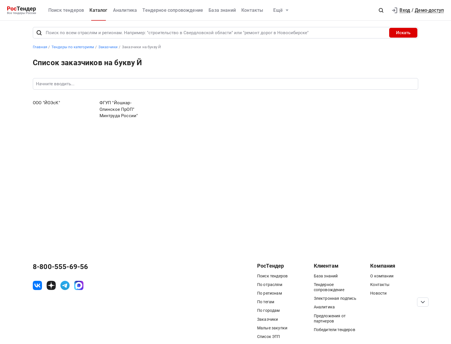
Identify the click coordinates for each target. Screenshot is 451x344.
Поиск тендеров (66, 10)
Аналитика (125, 10)
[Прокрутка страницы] (423, 302)
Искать (403, 32)
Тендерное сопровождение (172, 10)
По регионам (269, 293)
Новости (378, 293)
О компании (381, 276)
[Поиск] (39, 32)
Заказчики (267, 319)
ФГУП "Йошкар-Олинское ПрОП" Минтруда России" (119, 109)
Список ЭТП (268, 336)
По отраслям (269, 284)
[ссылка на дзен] (51, 285)
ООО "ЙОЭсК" (46, 102)
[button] (381, 10)
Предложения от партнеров (330, 318)
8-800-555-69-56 (60, 266)
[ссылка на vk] (37, 285)
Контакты (252, 10)
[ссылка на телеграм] (65, 285)
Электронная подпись (335, 298)
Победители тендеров (334, 329)
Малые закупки (272, 328)
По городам (268, 310)
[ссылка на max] (78, 285)
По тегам (265, 301)
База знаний (222, 10)
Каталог (98, 10)
